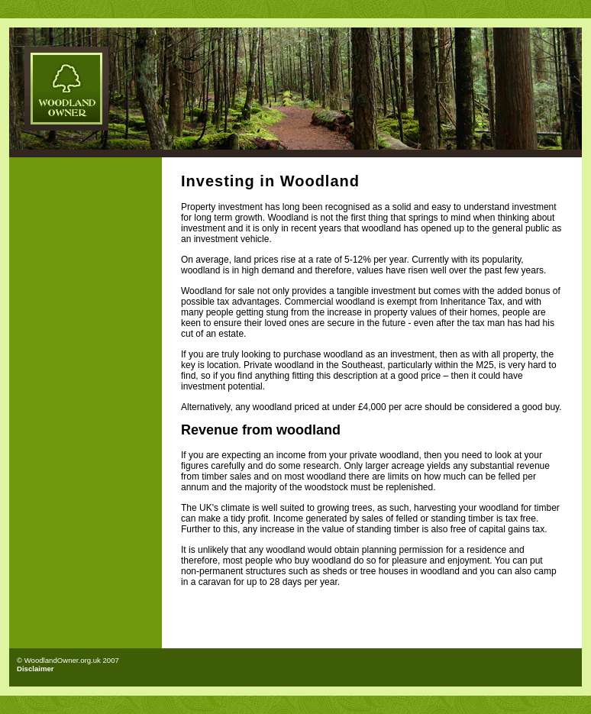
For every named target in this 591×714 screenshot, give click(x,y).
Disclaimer (35, 668)
